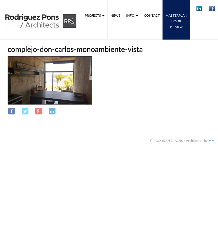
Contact (152, 15)
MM (211, 140)
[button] (199, 8)
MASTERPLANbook (176, 21)
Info (132, 15)
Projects (94, 15)
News (115, 15)
